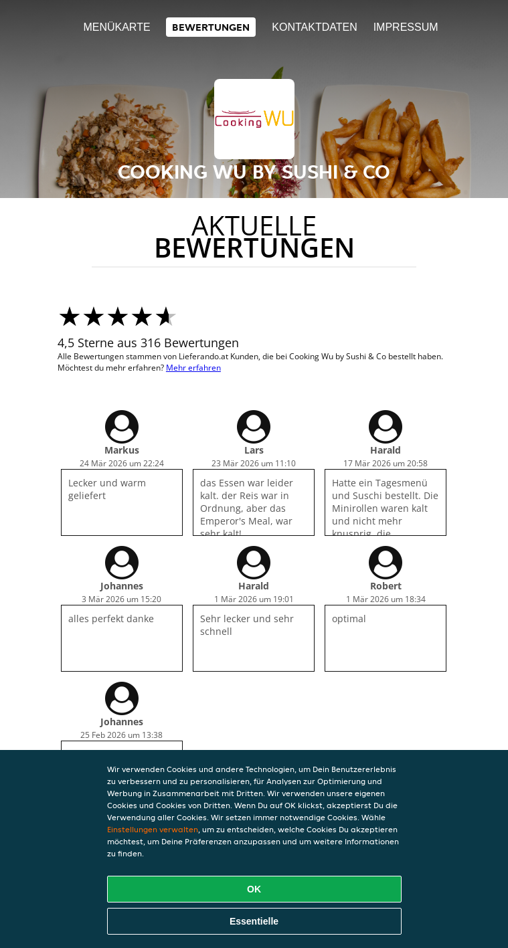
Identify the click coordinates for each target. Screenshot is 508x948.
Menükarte (116, 27)
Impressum (405, 27)
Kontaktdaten (314, 27)
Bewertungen (211, 27)
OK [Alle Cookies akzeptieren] (254, 889)
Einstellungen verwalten (152, 829)
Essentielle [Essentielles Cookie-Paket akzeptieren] (254, 921)
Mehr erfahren (193, 367)
